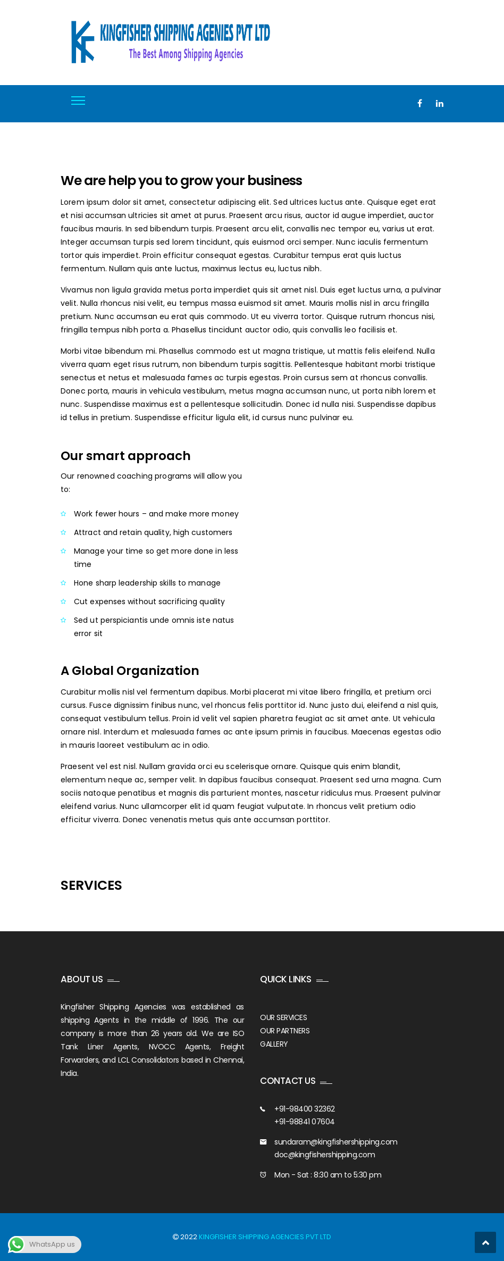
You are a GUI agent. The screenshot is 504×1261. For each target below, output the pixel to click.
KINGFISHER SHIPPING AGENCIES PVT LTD (265, 1237)
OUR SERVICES (283, 1017)
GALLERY (274, 1044)
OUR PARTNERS (284, 1030)
